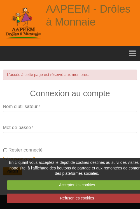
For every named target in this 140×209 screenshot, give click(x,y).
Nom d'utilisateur (20, 106)
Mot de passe (17, 127)
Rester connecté (23, 150)
